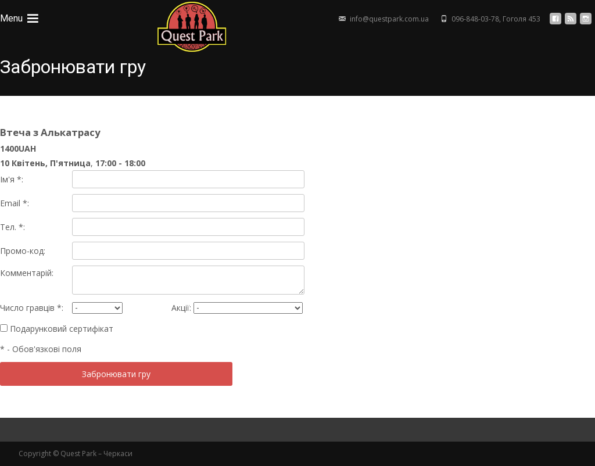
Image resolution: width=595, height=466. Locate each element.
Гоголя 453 (521, 19)
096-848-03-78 (475, 19)
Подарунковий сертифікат (56, 328)
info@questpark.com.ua (389, 19)
